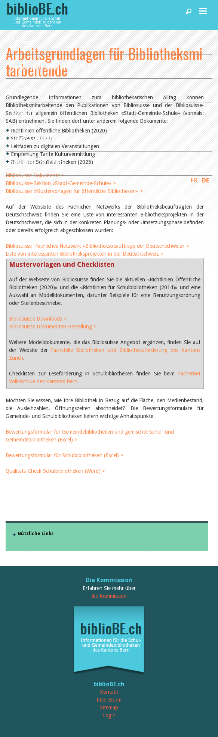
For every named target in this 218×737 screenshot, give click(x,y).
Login (109, 715)
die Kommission (109, 596)
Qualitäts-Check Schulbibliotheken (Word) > (55, 471)
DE (205, 180)
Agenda (22, 113)
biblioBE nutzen (36, 162)
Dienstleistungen (39, 138)
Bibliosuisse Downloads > (38, 319)
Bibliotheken (31, 89)
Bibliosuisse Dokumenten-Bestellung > (52, 327)
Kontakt (109, 692)
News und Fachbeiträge (50, 65)
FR (193, 180)
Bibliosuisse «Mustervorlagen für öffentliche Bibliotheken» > (74, 191)
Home (19, 41)
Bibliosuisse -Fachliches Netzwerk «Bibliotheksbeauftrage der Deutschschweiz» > (97, 246)
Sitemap (109, 708)
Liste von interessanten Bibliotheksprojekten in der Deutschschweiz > (84, 254)
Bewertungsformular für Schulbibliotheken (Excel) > (64, 455)
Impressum (109, 700)
